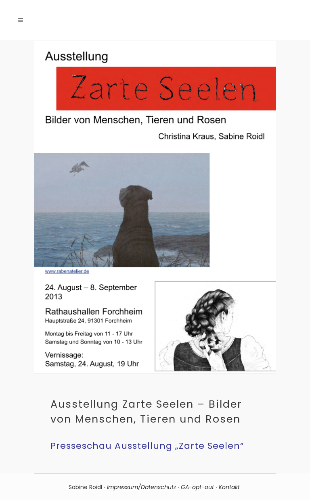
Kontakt (230, 487)
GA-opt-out (197, 487)
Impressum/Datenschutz (141, 487)
